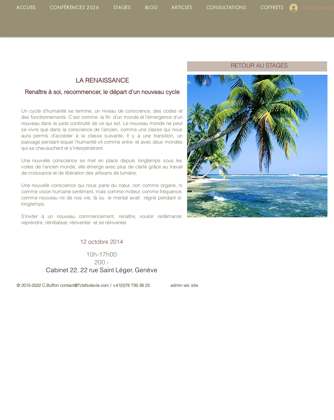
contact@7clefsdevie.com (84, 285)
